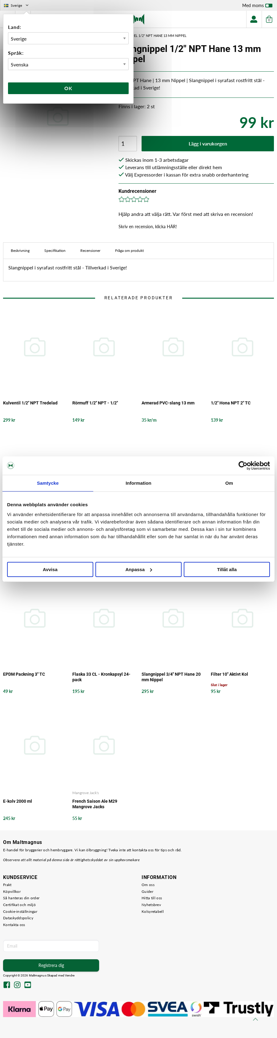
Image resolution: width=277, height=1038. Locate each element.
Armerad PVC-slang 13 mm (168, 402)
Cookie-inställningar (20, 911)
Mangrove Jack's (85, 792)
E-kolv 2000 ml (17, 801)
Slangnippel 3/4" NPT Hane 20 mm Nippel (171, 677)
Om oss (148, 884)
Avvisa (50, 569)
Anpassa (138, 569)
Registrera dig (51, 965)
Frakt (7, 884)
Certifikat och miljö (19, 904)
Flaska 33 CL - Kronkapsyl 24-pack (101, 677)
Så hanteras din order (21, 898)
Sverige (17, 5)
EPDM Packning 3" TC (24, 674)
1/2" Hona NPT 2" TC (231, 402)
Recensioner (90, 250)
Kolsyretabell (153, 911)
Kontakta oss (14, 924)
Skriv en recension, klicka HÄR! (147, 226)
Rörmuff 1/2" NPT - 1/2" (95, 402)
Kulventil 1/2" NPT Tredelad (30, 402)
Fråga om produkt (129, 250)
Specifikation (55, 250)
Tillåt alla (227, 569)
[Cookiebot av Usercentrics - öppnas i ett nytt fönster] (243, 465)
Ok (68, 88)
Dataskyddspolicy (18, 918)
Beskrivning (20, 250)
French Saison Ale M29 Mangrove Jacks (94, 804)
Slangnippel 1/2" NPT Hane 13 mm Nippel (151, 36)
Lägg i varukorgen (208, 143)
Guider (147, 891)
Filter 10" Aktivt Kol (229, 674)
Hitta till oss (152, 898)
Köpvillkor (12, 891)
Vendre (70, 975)
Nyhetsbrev (151, 904)
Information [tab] (138, 483)
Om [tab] (229, 483)
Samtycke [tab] (48, 483)
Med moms (257, 7)
